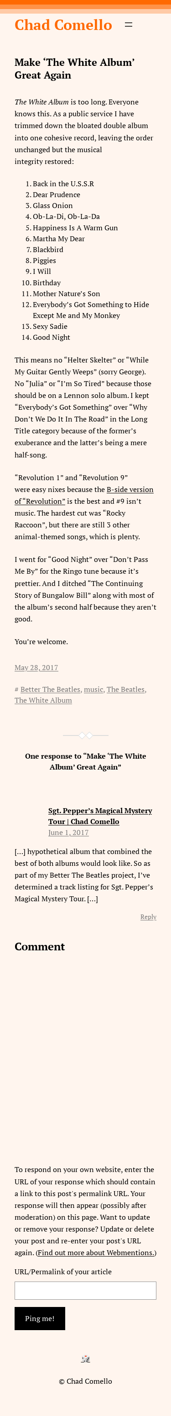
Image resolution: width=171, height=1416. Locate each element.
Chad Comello (63, 24)
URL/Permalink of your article (63, 1272)
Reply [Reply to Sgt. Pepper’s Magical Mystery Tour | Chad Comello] (148, 916)
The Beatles (126, 689)
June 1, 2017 (68, 832)
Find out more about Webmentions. (96, 1252)
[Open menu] (128, 24)
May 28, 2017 (36, 667)
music (93, 689)
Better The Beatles (50, 689)
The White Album (43, 700)
